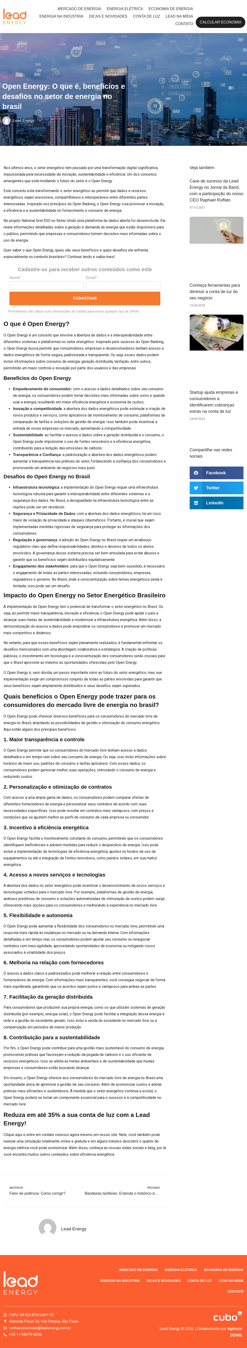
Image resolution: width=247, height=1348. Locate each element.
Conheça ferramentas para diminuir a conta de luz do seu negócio (215, 291)
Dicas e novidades (108, 16)
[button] (216, 473)
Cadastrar (85, 298)
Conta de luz (146, 16)
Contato (184, 24)
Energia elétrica (125, 9)
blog (151, 1148)
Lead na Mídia (179, 16)
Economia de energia (171, 9)
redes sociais (133, 1148)
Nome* (15, 278)
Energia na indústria (61, 16)
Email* (91, 278)
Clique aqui (13, 1135)
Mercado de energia (79, 9)
